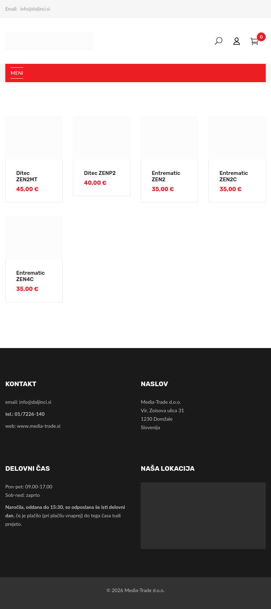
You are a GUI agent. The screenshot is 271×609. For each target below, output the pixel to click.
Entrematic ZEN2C (233, 176)
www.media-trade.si (38, 426)
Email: (11, 9)
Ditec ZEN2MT (26, 176)
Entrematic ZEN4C (30, 276)
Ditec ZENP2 (100, 173)
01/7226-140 (29, 414)
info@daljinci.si (35, 9)
